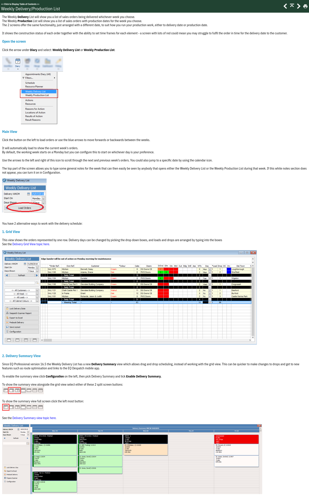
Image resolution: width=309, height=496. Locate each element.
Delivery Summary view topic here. (34, 418)
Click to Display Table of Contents (20, 4)
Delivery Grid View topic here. (31, 244)
